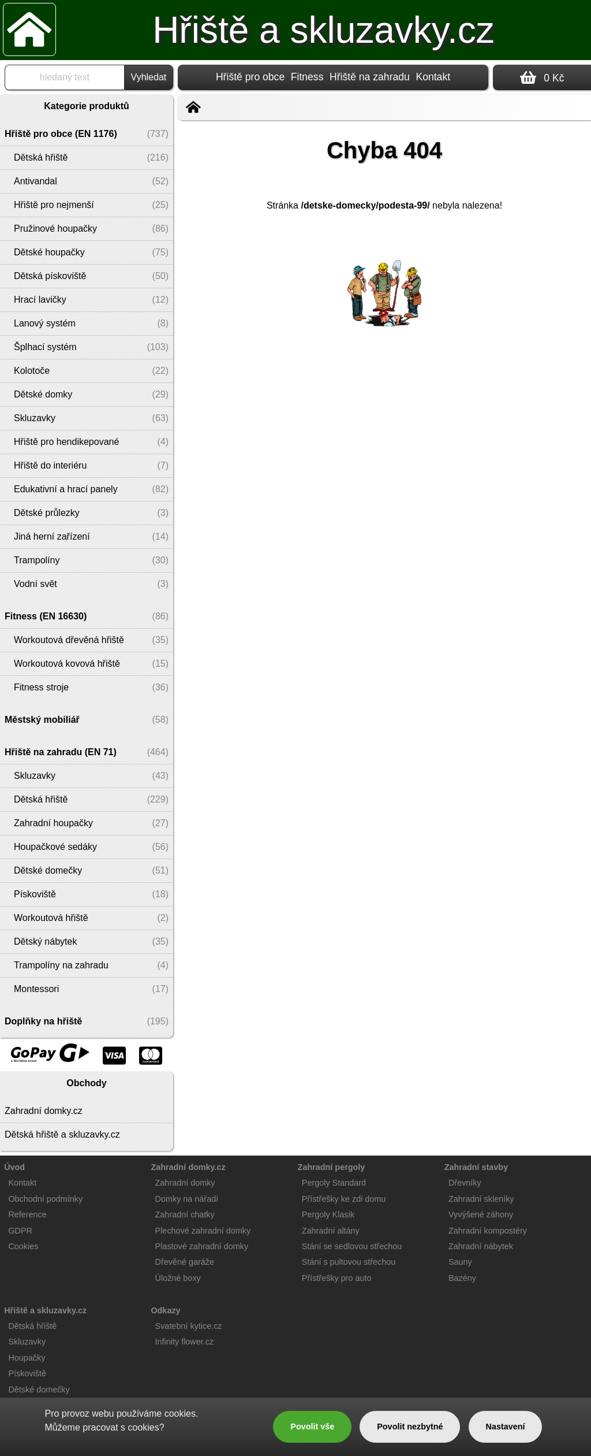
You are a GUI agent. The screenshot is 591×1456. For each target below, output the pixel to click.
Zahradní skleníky (481, 1199)
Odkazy (165, 1310)
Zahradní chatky (185, 1214)
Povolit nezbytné (410, 1426)
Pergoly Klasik (328, 1214)
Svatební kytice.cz (188, 1326)
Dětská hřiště (32, 1326)
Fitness (307, 77)
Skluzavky (27, 1341)
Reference (27, 1214)
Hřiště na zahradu (370, 77)
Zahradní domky (185, 1182)
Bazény (462, 1278)
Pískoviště (27, 1373)
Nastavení (505, 1426)
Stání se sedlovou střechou (352, 1246)
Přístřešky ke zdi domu (344, 1199)
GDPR (20, 1230)
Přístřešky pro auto (337, 1278)
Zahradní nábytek (480, 1246)
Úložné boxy (178, 1278)
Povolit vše (312, 1426)
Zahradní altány (331, 1230)
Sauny (460, 1261)
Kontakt (433, 77)
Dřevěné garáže (184, 1261)
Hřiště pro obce (250, 77)
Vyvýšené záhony (480, 1214)
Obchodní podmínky (45, 1199)
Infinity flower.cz (184, 1341)
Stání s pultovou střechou (348, 1261)
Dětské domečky (38, 1389)
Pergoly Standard (334, 1182)
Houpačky (26, 1357)
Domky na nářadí (187, 1199)
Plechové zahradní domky (203, 1230)
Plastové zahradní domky (202, 1246)
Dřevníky (464, 1182)
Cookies (23, 1246)
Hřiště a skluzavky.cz (323, 30)
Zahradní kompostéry (487, 1230)
